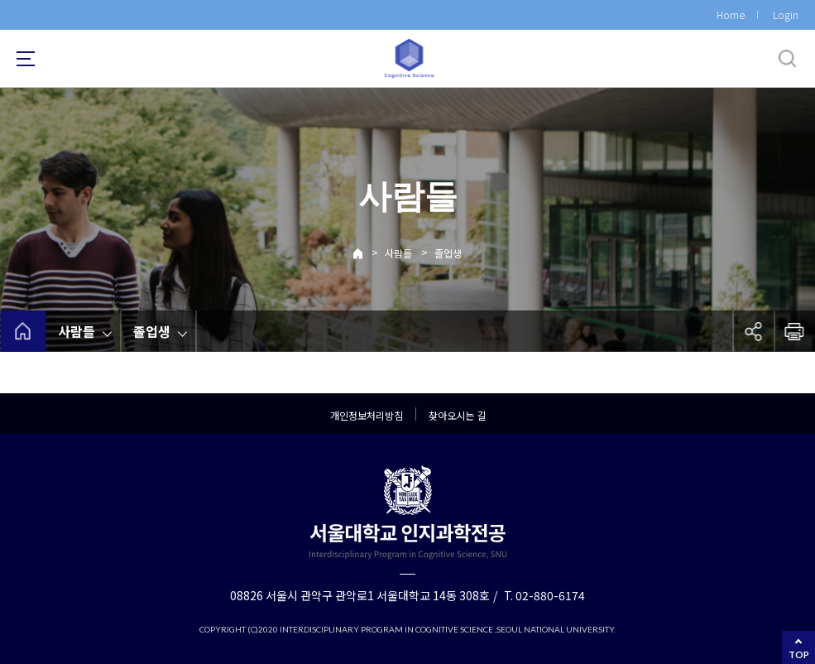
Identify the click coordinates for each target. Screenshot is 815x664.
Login (785, 14)
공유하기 (753, 331)
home (23, 331)
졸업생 (448, 253)
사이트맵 (26, 58)
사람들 (398, 253)
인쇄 (794, 331)
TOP (799, 654)
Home (731, 14)
